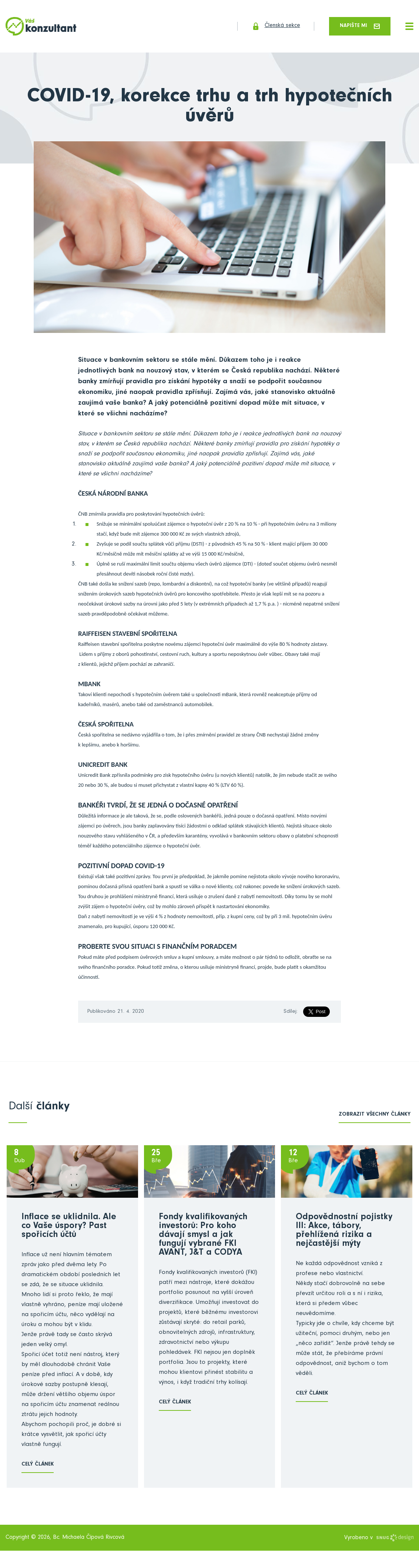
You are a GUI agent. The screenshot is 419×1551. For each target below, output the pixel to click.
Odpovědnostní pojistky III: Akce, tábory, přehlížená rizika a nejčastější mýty (344, 1232)
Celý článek (37, 1465)
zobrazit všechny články (374, 1115)
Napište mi (358, 26)
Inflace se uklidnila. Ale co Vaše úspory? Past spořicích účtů (68, 1227)
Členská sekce (270, 26)
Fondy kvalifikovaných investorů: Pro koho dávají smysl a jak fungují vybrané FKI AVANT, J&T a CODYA (203, 1236)
